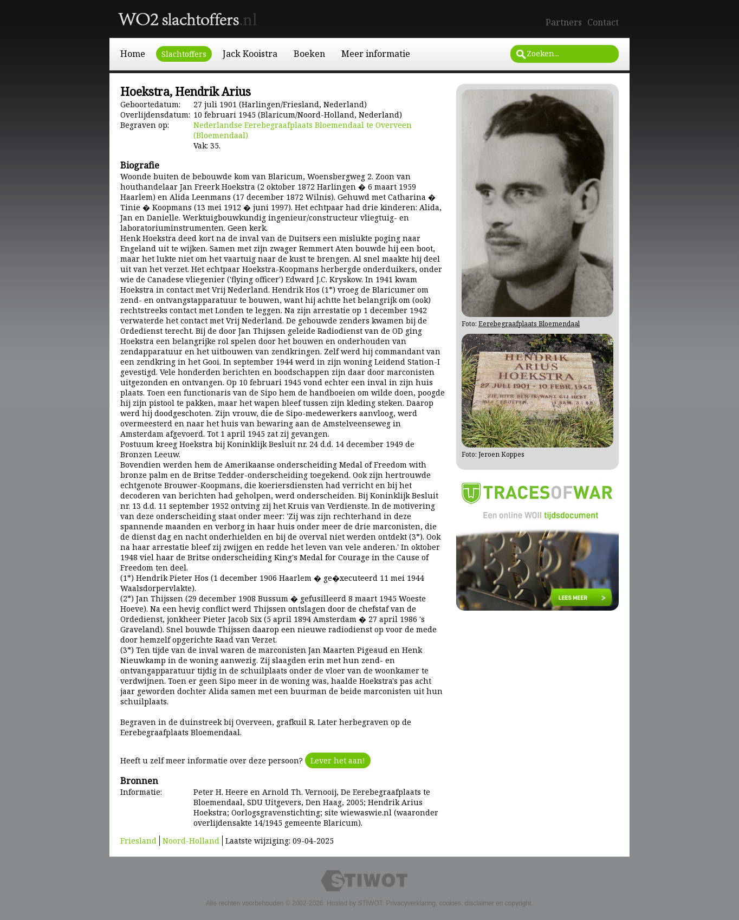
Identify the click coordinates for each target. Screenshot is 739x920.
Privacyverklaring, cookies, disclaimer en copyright (458, 903)
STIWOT (370, 903)
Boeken (309, 54)
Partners (564, 22)
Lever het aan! (337, 760)
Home (132, 54)
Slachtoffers (183, 54)
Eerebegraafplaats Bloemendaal (529, 323)
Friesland (138, 840)
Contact (603, 22)
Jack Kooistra (250, 54)
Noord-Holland (191, 840)
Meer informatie (375, 54)
